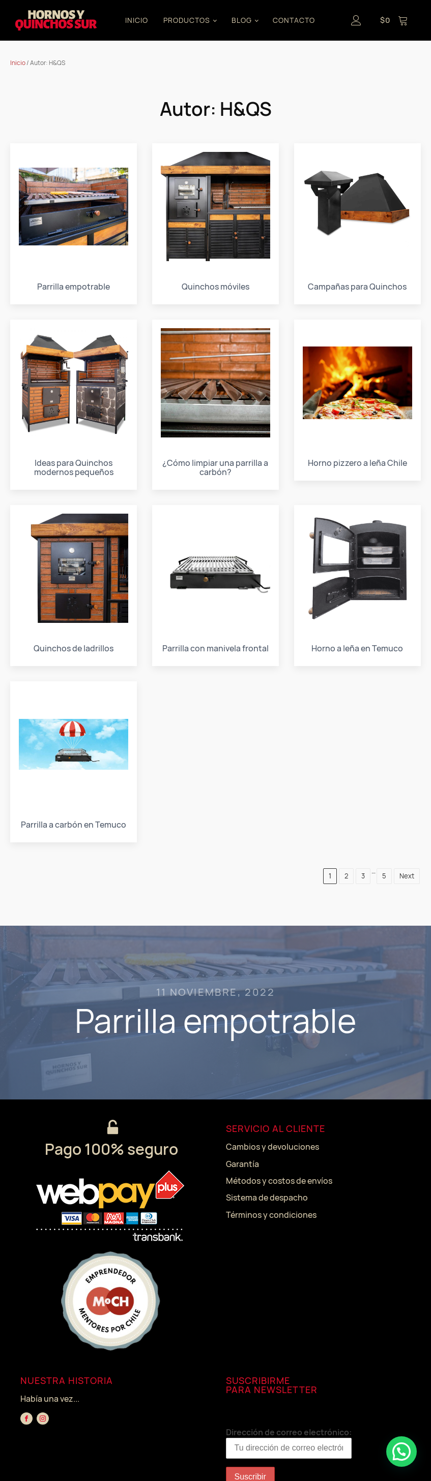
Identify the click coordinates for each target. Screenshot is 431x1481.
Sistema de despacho (267, 1197)
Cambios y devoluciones (272, 1146)
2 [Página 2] (346, 875)
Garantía (242, 1164)
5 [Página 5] (384, 875)
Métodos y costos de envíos (279, 1181)
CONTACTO (294, 20)
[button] (401, 1451)
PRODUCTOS (186, 20)
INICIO (136, 20)
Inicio (17, 62)
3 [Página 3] (363, 875)
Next (406, 875)
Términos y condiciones (271, 1214)
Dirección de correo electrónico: (289, 1443)
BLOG (242, 20)
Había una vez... (49, 1398)
